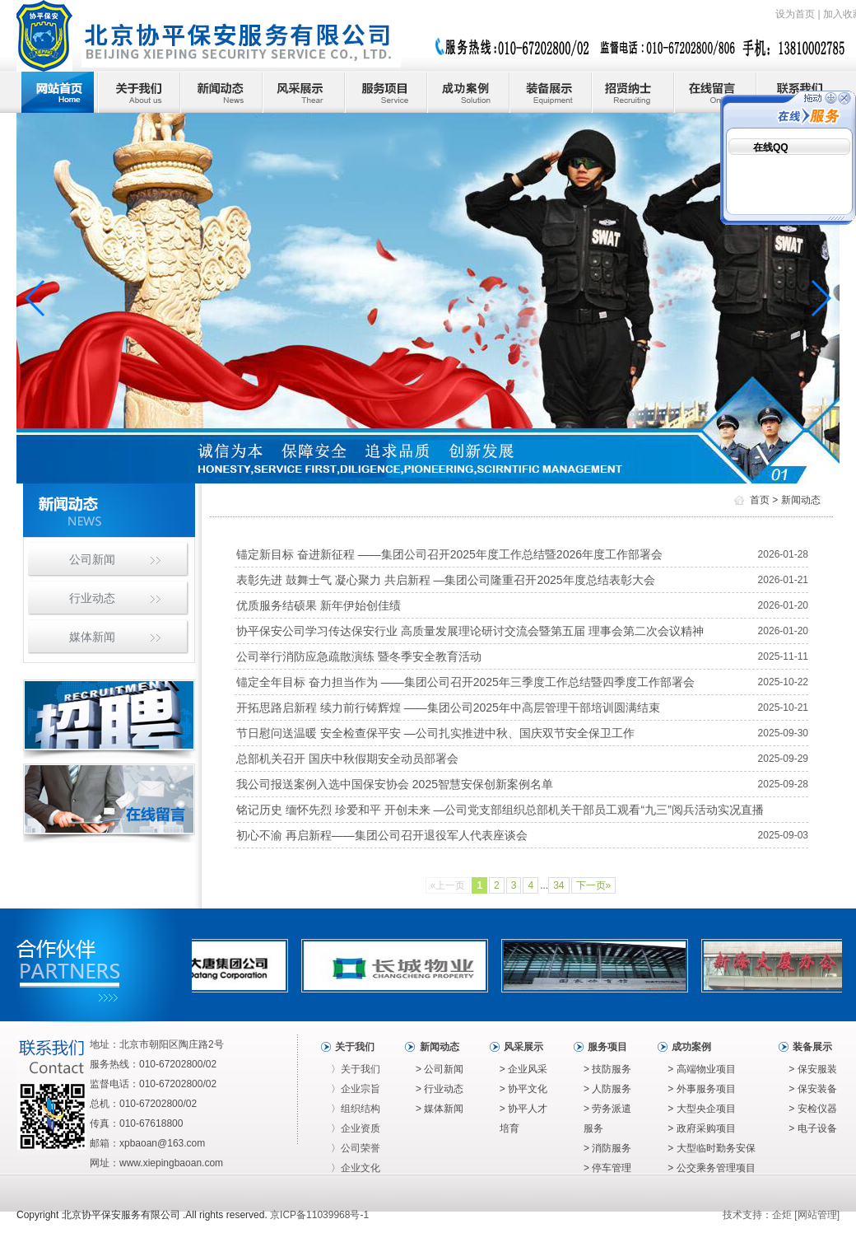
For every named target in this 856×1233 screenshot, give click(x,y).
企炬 (782, 1215)
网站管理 (817, 1215)
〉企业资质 (355, 1128)
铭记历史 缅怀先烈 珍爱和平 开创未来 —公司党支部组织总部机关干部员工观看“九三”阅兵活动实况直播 (500, 809)
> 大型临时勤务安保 (711, 1148)
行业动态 (92, 598)
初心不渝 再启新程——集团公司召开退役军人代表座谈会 (382, 835)
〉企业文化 (355, 1168)
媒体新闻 (92, 636)
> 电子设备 (812, 1128)
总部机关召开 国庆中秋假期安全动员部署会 (347, 758)
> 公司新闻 (439, 1069)
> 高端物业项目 (701, 1069)
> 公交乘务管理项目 (711, 1168)
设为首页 (795, 14)
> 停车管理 (607, 1168)
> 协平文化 (523, 1089)
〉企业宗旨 (355, 1089)
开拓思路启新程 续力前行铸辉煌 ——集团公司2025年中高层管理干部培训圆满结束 (448, 707)
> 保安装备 (812, 1089)
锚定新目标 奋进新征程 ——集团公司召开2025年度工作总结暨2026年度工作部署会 (449, 554)
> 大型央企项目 (701, 1108)
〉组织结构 (355, 1108)
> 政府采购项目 (701, 1128)
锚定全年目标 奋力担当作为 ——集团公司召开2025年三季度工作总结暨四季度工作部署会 (465, 682)
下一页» (594, 885)
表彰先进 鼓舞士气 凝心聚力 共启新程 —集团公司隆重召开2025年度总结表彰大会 (445, 579)
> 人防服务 (607, 1089)
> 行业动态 (439, 1089)
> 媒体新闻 (439, 1108)
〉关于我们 (355, 1069)
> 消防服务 (607, 1148)
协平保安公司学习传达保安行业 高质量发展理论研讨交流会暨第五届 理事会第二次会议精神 (470, 631)
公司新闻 (92, 559)
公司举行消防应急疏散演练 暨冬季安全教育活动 (359, 656)
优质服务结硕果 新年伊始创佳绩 (318, 605)
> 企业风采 (523, 1069)
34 (558, 885)
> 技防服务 (607, 1069)
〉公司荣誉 (355, 1148)
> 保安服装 (812, 1069)
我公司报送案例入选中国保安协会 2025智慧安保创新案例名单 (394, 784)
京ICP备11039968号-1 (319, 1215)
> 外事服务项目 (701, 1089)
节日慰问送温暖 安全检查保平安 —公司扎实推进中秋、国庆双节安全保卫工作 (435, 733)
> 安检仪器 (812, 1108)
